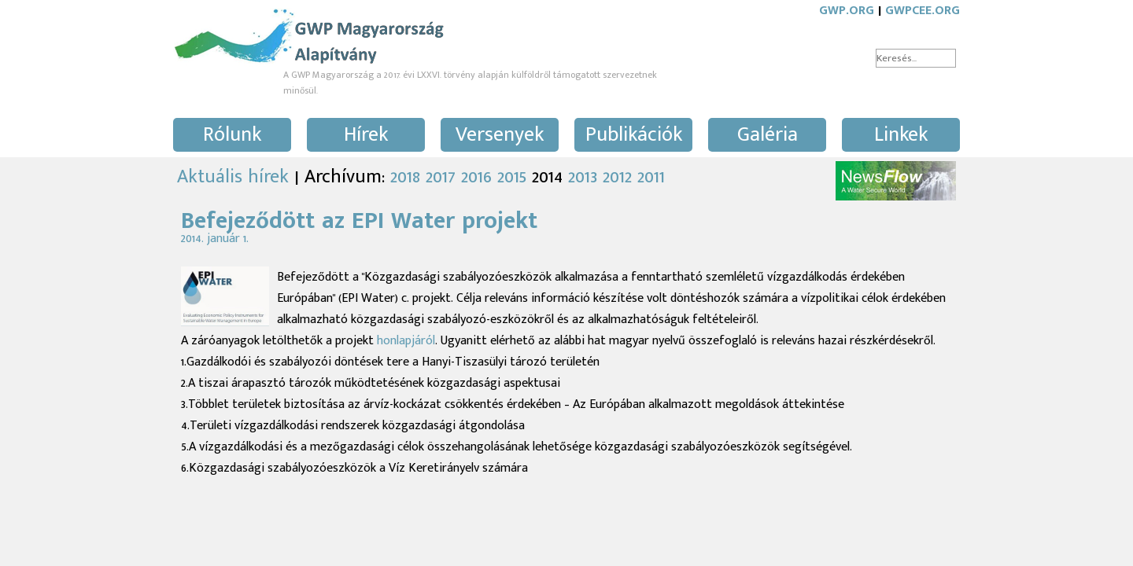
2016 (476, 177)
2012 (617, 177)
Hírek (366, 135)
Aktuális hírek (233, 177)
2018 (405, 177)
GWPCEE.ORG (922, 10)
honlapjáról (406, 340)
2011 (651, 177)
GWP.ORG (846, 10)
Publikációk (633, 135)
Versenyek (500, 135)
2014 (547, 177)
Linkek (901, 135)
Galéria (767, 135)
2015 (511, 177)
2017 (441, 177)
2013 (582, 177)
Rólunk (232, 135)
